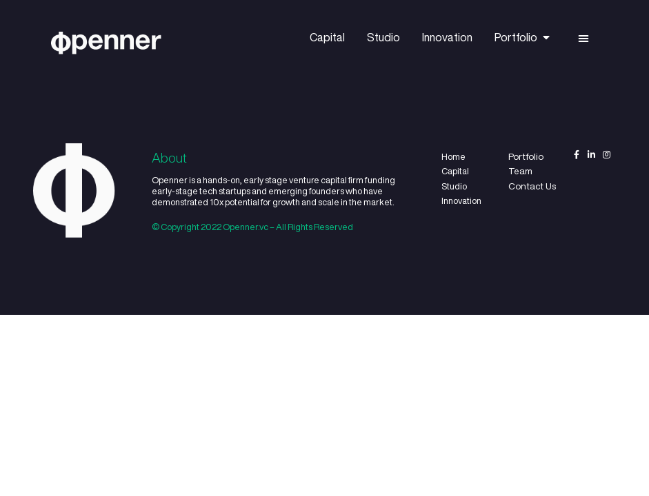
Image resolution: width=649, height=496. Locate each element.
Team (520, 171)
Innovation (447, 37)
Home (453, 156)
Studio (383, 37)
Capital (327, 37)
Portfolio (522, 37)
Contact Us (532, 186)
